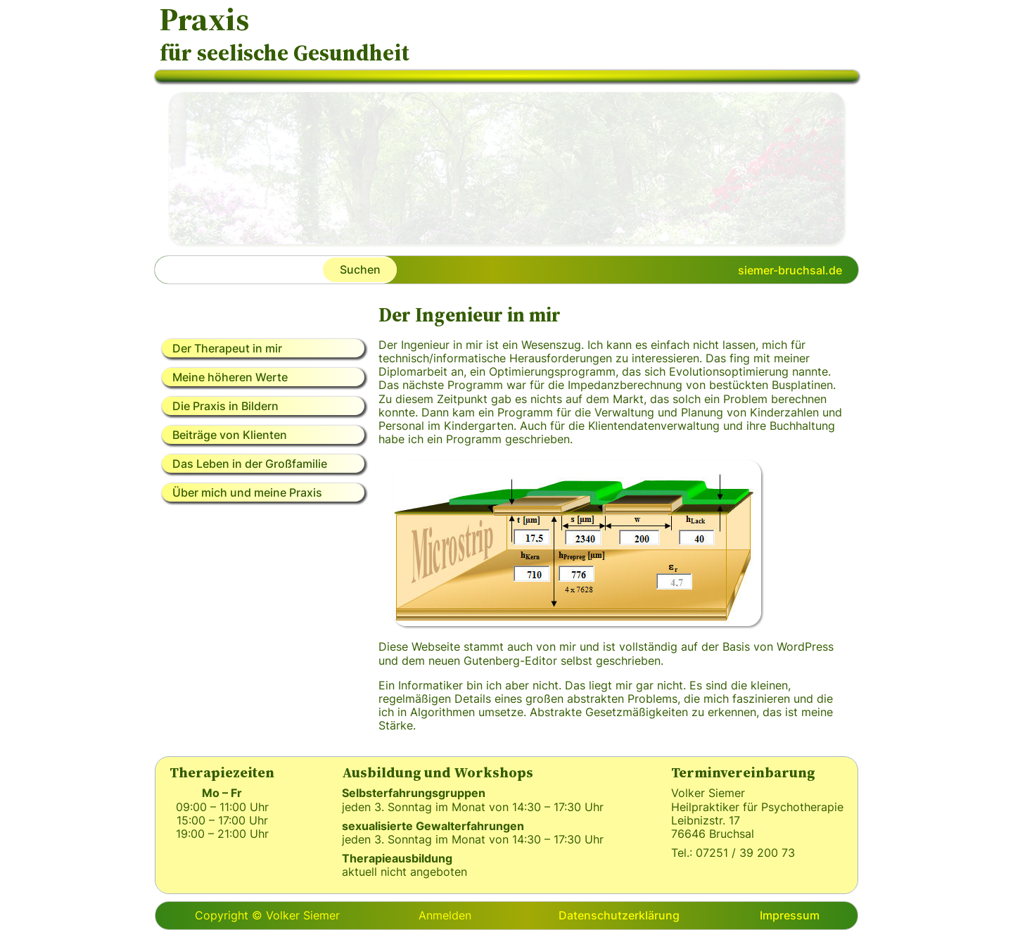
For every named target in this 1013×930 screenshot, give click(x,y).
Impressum (790, 915)
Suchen (360, 269)
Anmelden (445, 915)
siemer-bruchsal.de (790, 270)
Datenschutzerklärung (619, 915)
